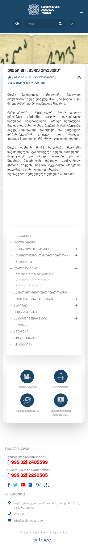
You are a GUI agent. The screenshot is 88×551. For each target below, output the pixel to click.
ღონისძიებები (26, 338)
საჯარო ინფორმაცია (30, 318)
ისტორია (21, 325)
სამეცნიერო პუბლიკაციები (26, 82)
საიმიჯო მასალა (27, 285)
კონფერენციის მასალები (33, 279)
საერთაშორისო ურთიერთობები (40, 292)
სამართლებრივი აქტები (33, 299)
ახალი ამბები (25, 242)
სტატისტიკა (23, 344)
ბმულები (21, 331)
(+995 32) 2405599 (27, 462)
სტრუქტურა (23, 262)
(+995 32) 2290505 (27, 475)
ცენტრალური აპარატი (31, 249)
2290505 (19, 514)
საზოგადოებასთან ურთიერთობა (41, 255)
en (72, 24)
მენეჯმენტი (23, 236)
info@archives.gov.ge (28, 520)
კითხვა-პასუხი (25, 312)
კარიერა (21, 305)
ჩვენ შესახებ (22, 77)
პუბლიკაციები (44, 77)
